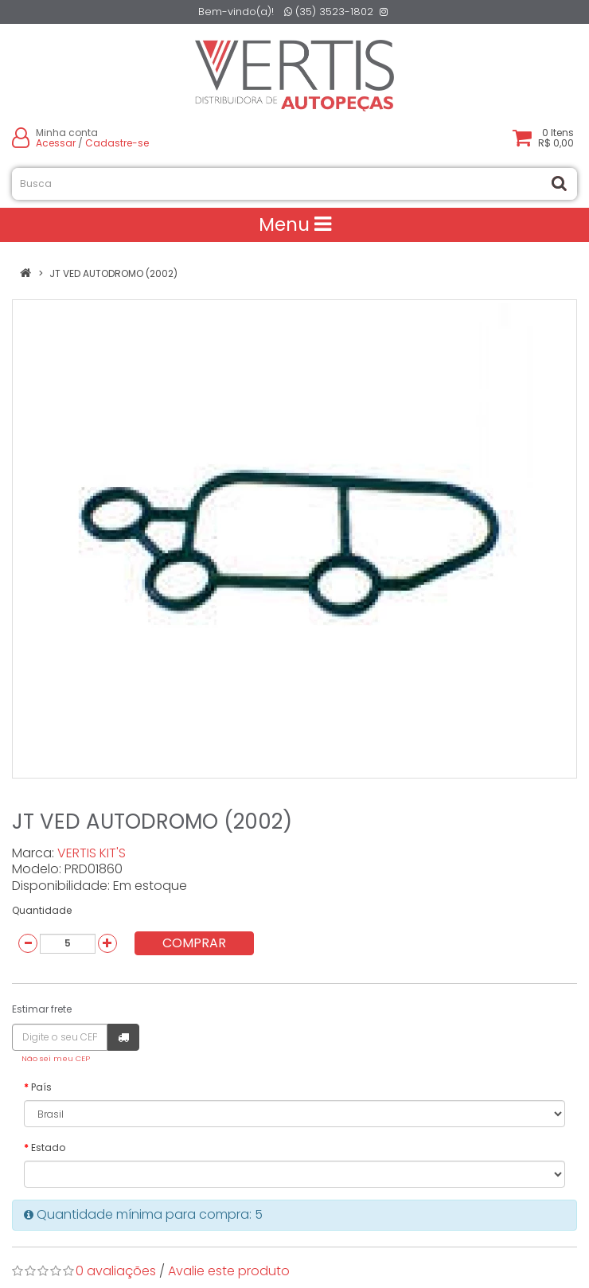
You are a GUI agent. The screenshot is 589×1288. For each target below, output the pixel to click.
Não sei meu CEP (55, 1058)
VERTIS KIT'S (91, 853)
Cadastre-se (117, 143)
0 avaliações (116, 1271)
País (41, 1087)
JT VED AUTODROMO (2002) (113, 273)
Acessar (56, 143)
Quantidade (42, 910)
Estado (48, 1147)
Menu (295, 224)
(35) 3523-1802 (328, 11)
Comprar (194, 943)
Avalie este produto (229, 1271)
